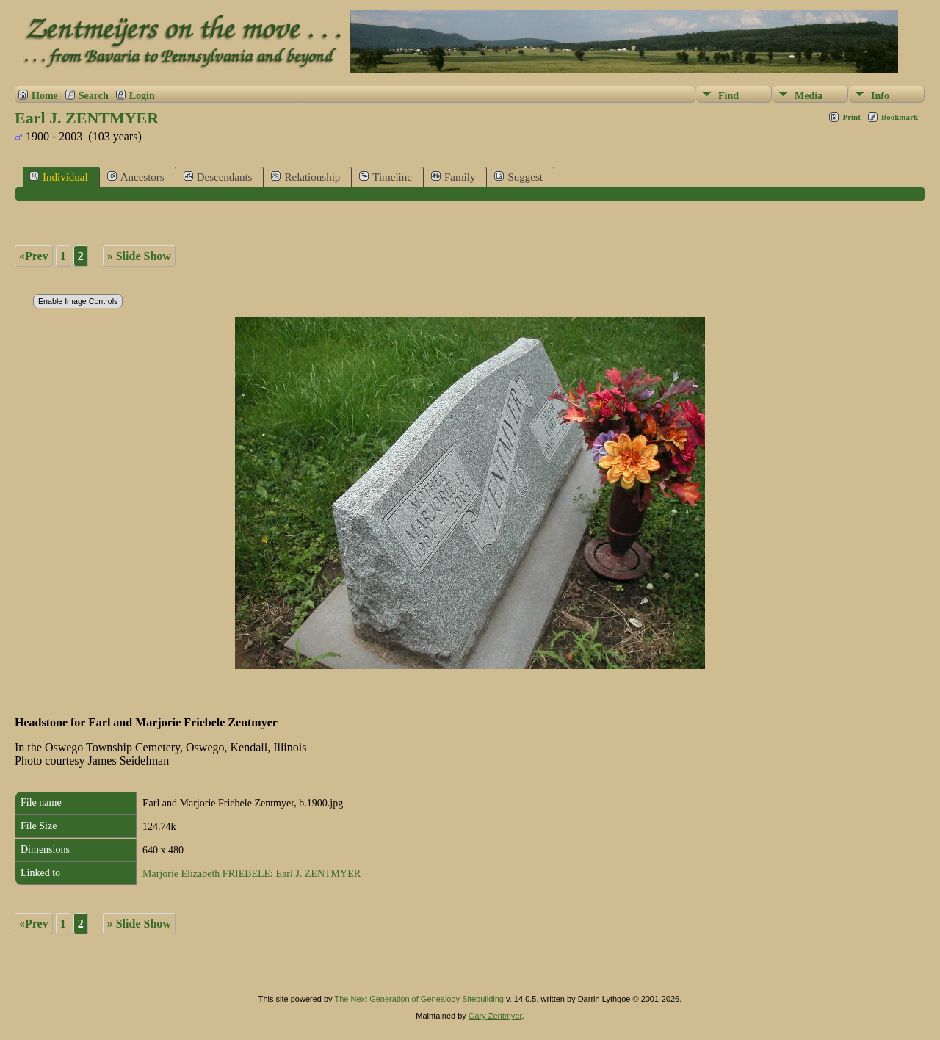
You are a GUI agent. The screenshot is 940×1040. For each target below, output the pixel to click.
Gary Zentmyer (495, 1015)
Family (453, 176)
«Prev (33, 256)
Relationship (305, 176)
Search (94, 95)
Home (45, 95)
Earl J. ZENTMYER (318, 873)
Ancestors (135, 176)
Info (880, 95)
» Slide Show (139, 256)
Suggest (518, 176)
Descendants (218, 176)
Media (808, 95)
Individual (58, 176)
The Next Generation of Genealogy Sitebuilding (419, 998)
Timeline (385, 176)
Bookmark (899, 116)
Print (851, 116)
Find (728, 95)
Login (142, 95)
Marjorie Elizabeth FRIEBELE (206, 873)
